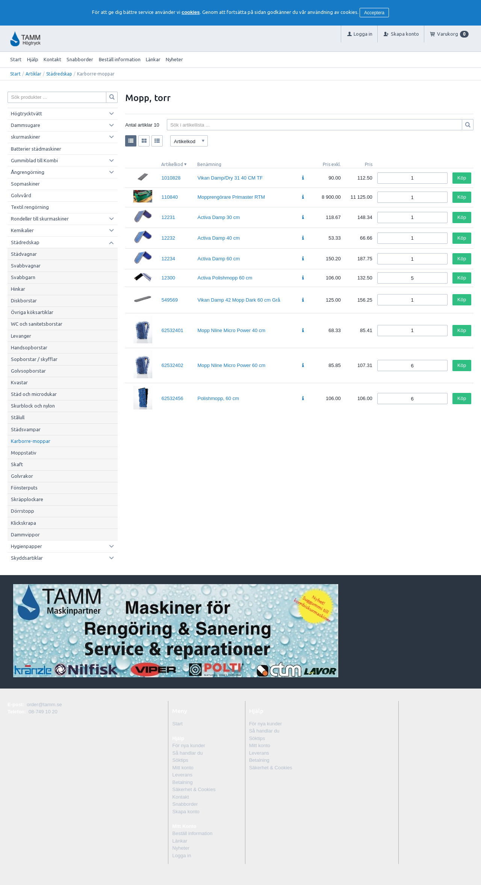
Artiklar (33, 73)
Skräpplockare (27, 499)
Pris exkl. (332, 164)
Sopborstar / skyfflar (34, 359)
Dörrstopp (22, 510)
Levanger (21, 335)
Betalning (182, 782)
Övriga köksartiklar (32, 312)
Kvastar (19, 382)
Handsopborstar (29, 347)
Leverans (182, 775)
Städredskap (59, 73)
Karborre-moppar (30, 441)
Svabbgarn (23, 277)
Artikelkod (172, 164)
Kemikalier (22, 230)
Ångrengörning (27, 172)
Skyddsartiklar (27, 557)
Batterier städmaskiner (36, 148)
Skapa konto (185, 811)
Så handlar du (187, 753)
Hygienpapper (26, 546)
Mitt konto (182, 767)
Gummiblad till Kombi (34, 160)
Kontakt (52, 59)
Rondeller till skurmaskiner (40, 218)
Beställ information (120, 59)
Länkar (153, 59)
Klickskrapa (23, 523)
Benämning (209, 164)
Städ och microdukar (34, 394)
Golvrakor (22, 476)
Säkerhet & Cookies (193, 789)
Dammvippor (25, 534)
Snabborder (80, 59)
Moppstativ (23, 452)
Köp (461, 178)
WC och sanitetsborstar (36, 323)
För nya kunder (188, 745)
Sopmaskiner (25, 183)
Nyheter (174, 59)
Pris (368, 164)
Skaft (17, 464)
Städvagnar (24, 254)
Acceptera (374, 12)
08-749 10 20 (43, 711)
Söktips (180, 760)
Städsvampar (26, 429)
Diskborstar (24, 300)
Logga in (181, 855)
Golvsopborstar (28, 370)
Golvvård (21, 195)
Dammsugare (25, 125)
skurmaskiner (25, 136)
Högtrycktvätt (26, 113)
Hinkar (18, 288)
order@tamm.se (44, 704)
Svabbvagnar (26, 265)
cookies (191, 12)
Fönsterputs (24, 487)
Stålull (17, 417)
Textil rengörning (30, 207)
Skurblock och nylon (33, 405)
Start (15, 59)
